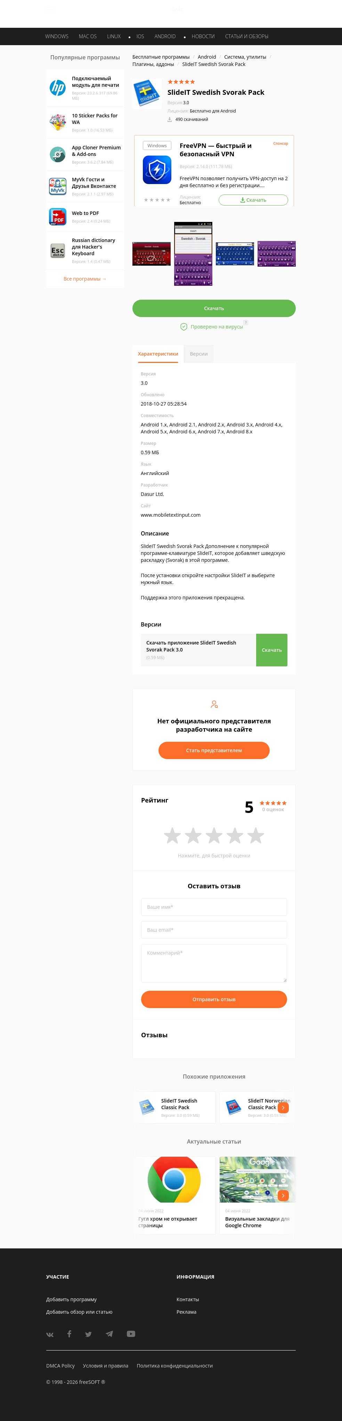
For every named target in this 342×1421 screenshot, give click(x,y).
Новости (203, 36)
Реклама (186, 1311)
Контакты (188, 1299)
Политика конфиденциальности (175, 1365)
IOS (140, 36)
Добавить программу (71, 1299)
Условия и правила (105, 1365)
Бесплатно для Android (213, 111)
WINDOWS (56, 36)
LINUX (113, 36)
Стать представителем (214, 750)
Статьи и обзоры (247, 36)
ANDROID (165, 36)
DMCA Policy (60, 1365)
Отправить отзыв (214, 999)
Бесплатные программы (161, 56)
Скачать (214, 308)
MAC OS (88, 36)
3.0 (178, 103)
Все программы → (85, 278)
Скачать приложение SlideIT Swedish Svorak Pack (191, 646)
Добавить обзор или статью (79, 1311)
